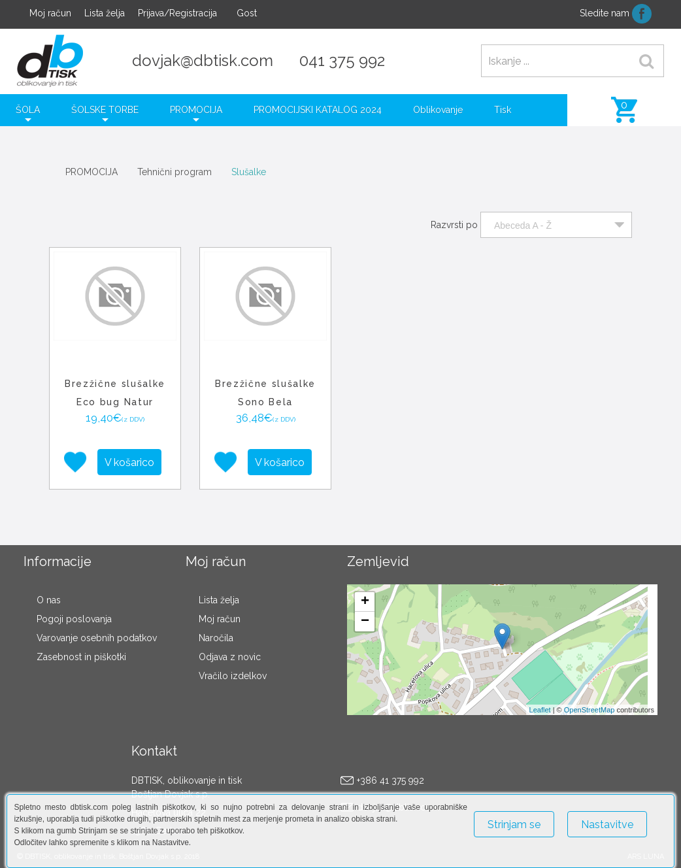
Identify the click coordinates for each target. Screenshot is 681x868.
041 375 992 (342, 60)
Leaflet (540, 710)
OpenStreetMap (589, 710)
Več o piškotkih (504, 854)
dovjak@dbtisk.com (202, 60)
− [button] (365, 621)
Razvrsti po (454, 225)
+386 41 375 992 (390, 780)
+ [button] (365, 602)
